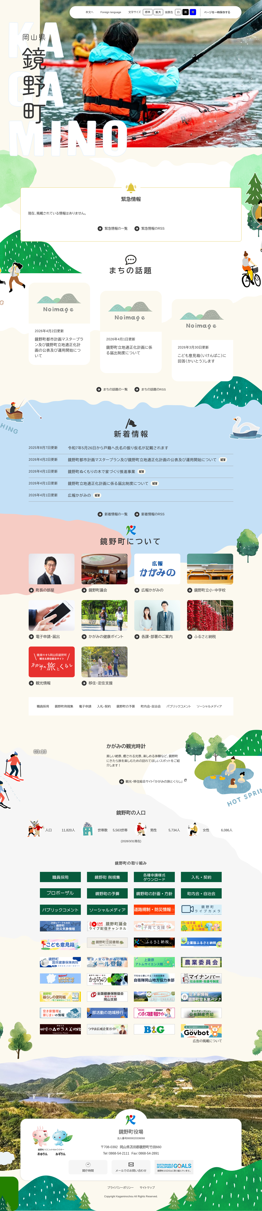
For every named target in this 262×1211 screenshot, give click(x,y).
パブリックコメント (178, 706)
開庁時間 (88, 1170)
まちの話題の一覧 (115, 389)
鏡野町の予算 (126, 706)
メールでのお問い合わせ (131, 1170)
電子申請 (85, 706)
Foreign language (111, 12)
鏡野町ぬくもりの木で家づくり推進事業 (101, 472)
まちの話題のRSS (153, 389)
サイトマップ (147, 1187)
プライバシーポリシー (120, 1187)
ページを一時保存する (217, 12)
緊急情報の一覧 (116, 228)
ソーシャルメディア (209, 706)
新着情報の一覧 (116, 514)
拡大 (158, 12)
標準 (147, 12)
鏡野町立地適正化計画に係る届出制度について (108, 484)
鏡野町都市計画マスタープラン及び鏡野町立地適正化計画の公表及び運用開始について (142, 460)
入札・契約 (104, 706)
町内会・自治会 (151, 706)
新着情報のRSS (153, 514)
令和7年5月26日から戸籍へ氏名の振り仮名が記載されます (118, 448)
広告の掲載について (207, 1041)
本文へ (90, 12)
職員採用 (43, 706)
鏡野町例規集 (64, 706)
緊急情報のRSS (153, 228)
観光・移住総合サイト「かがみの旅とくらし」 (154, 781)
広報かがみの (79, 495)
